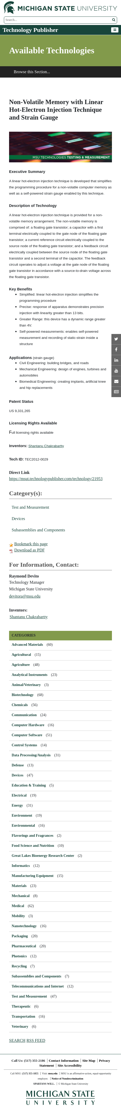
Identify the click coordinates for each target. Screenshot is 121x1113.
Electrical (19, 795)
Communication (24, 715)
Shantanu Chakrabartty (29, 617)
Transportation (23, 1016)
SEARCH (17, 1040)
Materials (19, 886)
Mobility (18, 916)
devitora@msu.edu (24, 596)
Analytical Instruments (29, 675)
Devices (18, 518)
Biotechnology (23, 695)
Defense (18, 765)
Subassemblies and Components (38, 530)
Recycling (19, 966)
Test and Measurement (30, 507)
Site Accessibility (70, 1065)
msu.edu (53, 1073)
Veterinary (20, 1026)
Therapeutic (21, 1006)
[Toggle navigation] (114, 29)
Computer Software (27, 735)
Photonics (19, 956)
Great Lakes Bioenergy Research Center (43, 856)
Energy (17, 805)
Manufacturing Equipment (32, 876)
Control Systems (24, 745)
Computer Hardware (28, 725)
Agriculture (21, 665)
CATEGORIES (23, 635)
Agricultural (21, 655)
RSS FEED (35, 1040)
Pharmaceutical (24, 946)
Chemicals (20, 705)
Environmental (23, 825)
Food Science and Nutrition (33, 846)
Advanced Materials (27, 645)
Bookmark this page (31, 544)
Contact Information (64, 1060)
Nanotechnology (24, 926)
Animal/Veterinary (26, 685)
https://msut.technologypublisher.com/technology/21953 (56, 478)
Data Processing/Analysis (31, 755)
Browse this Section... (32, 72)
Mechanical (21, 896)
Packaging (20, 936)
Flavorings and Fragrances (32, 836)
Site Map (88, 1060)
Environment (22, 815)
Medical (18, 906)
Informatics (21, 866)
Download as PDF (29, 550)
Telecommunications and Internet (38, 986)
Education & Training (29, 785)
